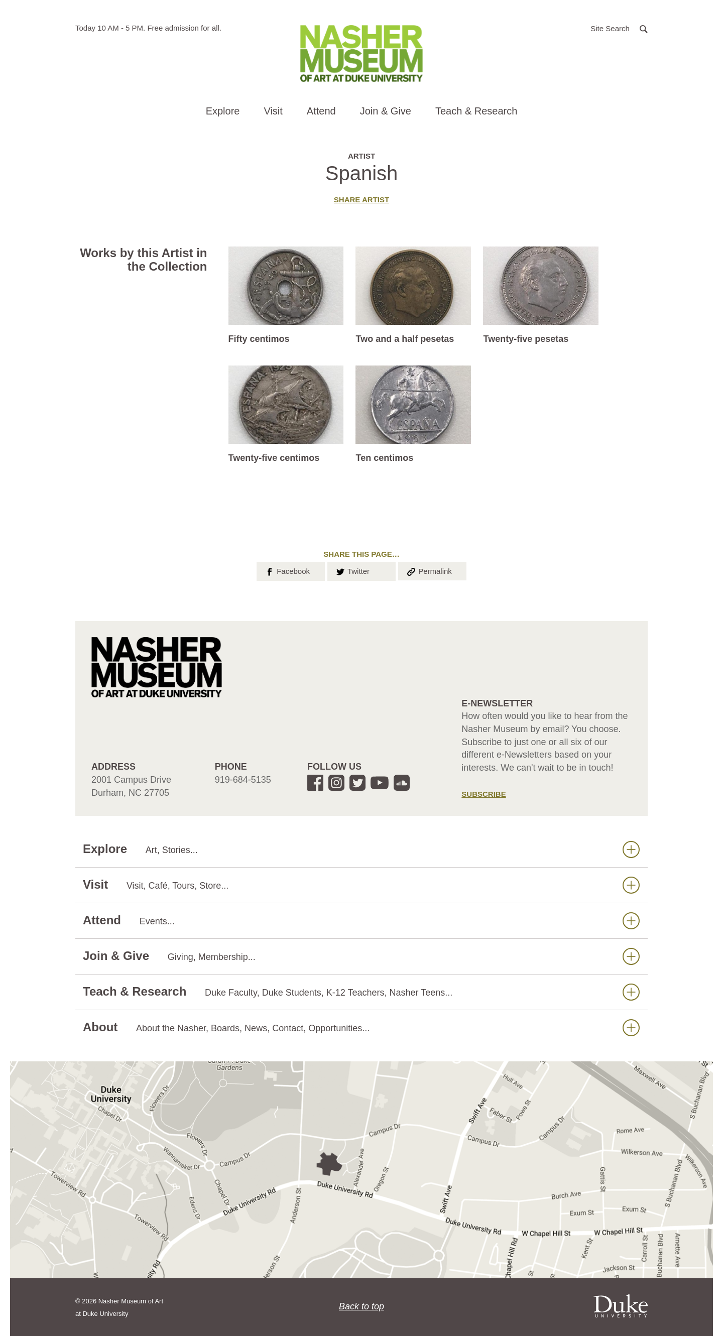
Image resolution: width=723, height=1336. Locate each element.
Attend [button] (321, 110)
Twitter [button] (352, 570)
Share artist (361, 199)
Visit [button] (273, 110)
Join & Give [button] (385, 110)
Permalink (429, 570)
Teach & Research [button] (476, 110)
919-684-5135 (243, 780)
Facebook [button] (287, 570)
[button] (619, 28)
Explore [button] (223, 110)
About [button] (361, 1027)
